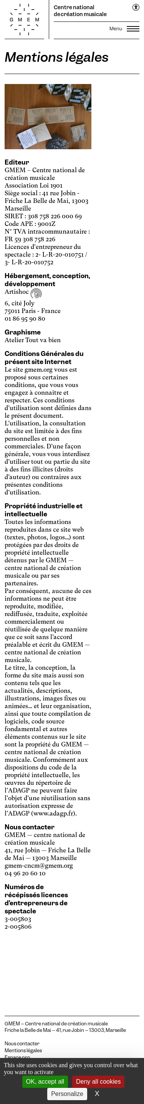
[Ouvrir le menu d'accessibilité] (136, 8)
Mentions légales (23, 1050)
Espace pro (17, 1057)
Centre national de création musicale (80, 11)
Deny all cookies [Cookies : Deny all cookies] (98, 1081)
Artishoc (23, 291)
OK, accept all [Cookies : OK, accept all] (45, 1081)
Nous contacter (22, 1043)
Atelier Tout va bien (33, 340)
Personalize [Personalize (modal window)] (67, 1094)
